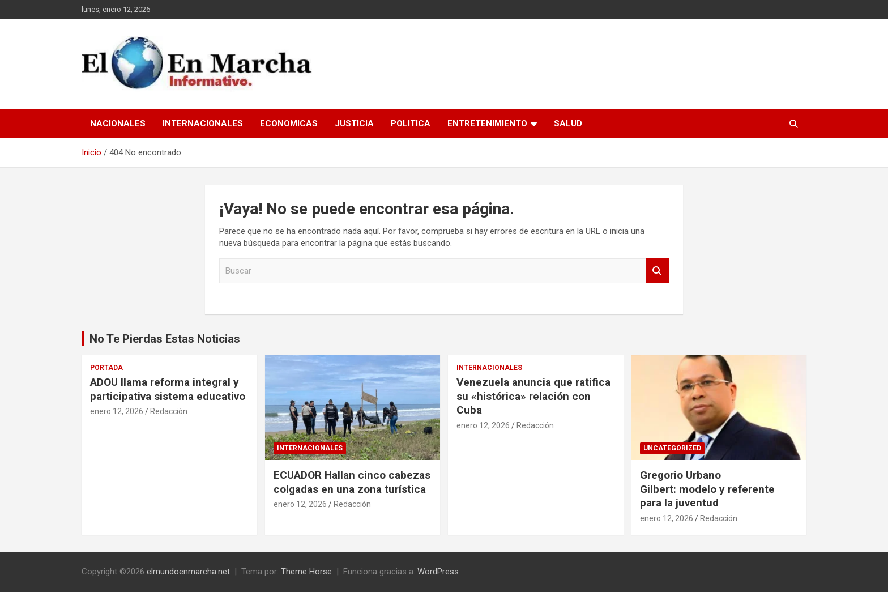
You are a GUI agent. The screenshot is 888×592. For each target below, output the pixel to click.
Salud (568, 123)
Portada (106, 368)
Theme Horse (306, 572)
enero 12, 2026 (116, 411)
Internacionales (203, 123)
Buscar (657, 271)
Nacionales (118, 123)
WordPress (438, 572)
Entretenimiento (487, 123)
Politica (410, 123)
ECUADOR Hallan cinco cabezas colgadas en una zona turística (352, 482)
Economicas (289, 123)
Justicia (354, 123)
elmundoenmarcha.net (188, 572)
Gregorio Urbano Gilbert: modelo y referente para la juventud (707, 489)
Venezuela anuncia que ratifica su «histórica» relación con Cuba (533, 396)
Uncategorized (672, 448)
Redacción (168, 411)
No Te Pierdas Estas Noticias (164, 339)
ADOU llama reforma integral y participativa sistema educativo (167, 389)
